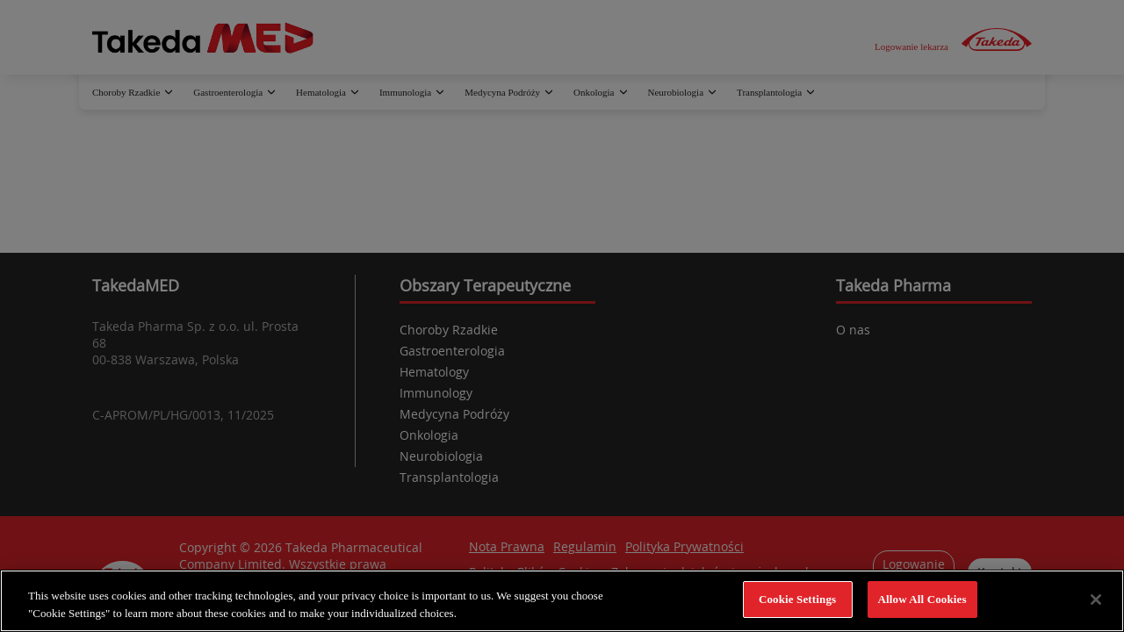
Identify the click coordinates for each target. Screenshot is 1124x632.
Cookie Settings (797, 599)
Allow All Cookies (922, 599)
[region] (562, 601)
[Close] (1096, 599)
